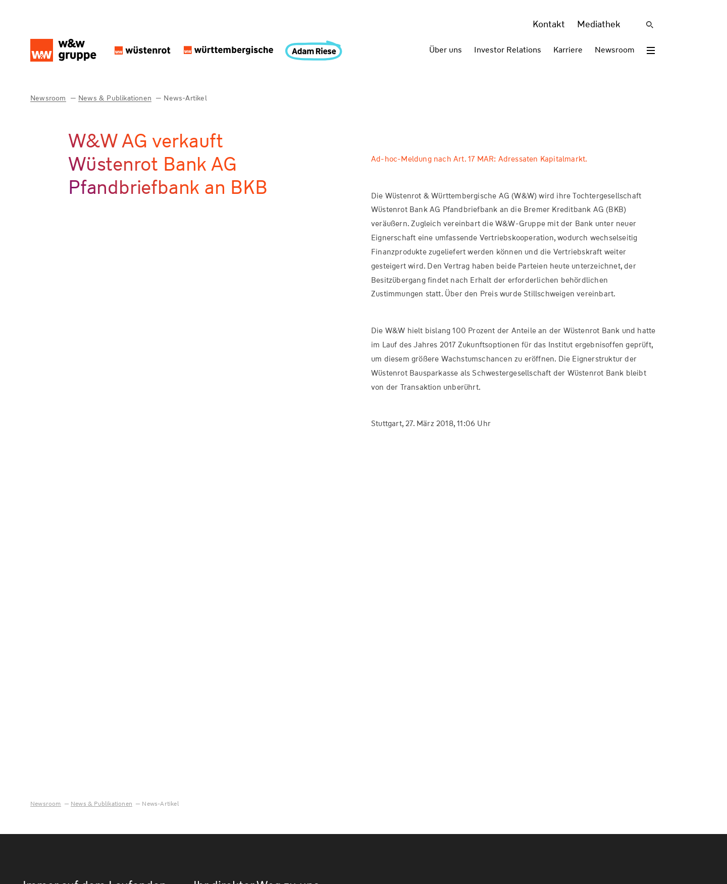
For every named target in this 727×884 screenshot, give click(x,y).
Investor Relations (507, 49)
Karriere (568, 49)
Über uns (445, 49)
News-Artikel (185, 97)
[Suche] (650, 25)
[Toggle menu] (651, 50)
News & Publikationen (114, 97)
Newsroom (615, 49)
